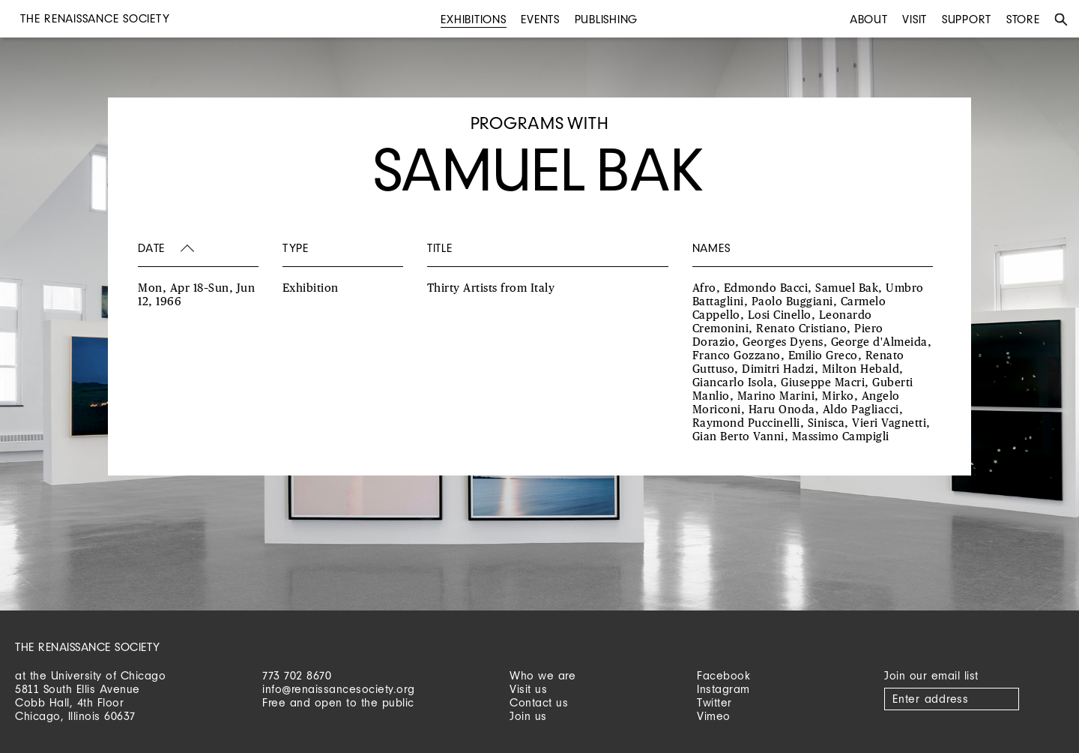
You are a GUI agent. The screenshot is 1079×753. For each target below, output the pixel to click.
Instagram (723, 689)
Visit (914, 19)
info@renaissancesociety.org (338, 689)
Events (540, 19)
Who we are (542, 675)
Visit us (528, 689)
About (869, 19)
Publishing (606, 19)
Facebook (723, 675)
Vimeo (714, 716)
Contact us (539, 702)
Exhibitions (473, 19)
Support (966, 19)
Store (1023, 19)
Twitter (714, 702)
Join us (528, 716)
